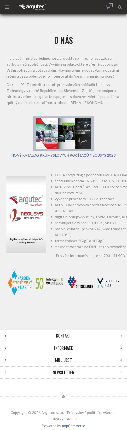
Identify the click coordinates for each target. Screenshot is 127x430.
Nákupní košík (111, 5)
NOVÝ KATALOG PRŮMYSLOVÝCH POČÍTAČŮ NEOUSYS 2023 (63, 155)
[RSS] (63, 396)
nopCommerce (73, 426)
